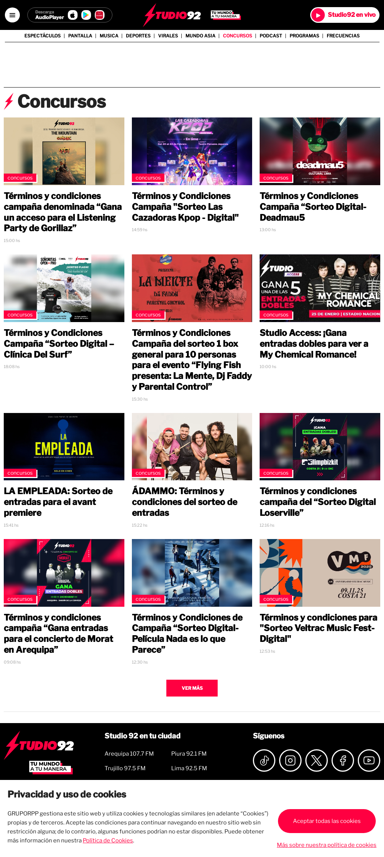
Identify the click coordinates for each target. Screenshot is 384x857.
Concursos (237, 36)
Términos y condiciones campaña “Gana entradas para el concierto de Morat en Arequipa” (58, 633)
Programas (304, 36)
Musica (109, 36)
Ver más (192, 688)
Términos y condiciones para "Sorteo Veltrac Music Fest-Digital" (318, 628)
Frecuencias (343, 36)
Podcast (271, 36)
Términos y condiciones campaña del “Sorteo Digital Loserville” (318, 502)
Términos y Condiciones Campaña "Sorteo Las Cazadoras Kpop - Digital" (185, 207)
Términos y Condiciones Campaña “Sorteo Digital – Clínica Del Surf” (59, 344)
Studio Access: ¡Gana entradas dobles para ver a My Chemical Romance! (314, 344)
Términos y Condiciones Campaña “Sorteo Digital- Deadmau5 (313, 207)
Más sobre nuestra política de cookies (327, 845)
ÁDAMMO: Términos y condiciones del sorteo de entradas (184, 502)
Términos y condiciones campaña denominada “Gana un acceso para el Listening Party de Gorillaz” (63, 212)
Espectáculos (42, 36)
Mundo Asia (200, 36)
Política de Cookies (108, 840)
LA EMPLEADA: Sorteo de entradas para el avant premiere (58, 502)
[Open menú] (12, 14)
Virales (168, 36)
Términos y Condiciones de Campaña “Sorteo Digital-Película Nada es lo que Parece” (187, 633)
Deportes (138, 36)
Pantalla (80, 36)
